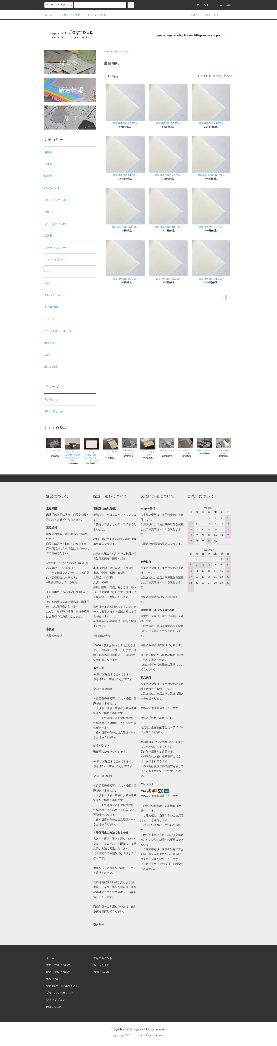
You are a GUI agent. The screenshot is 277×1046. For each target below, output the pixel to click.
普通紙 (115, 52)
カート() (223, 5)
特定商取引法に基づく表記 (62, 985)
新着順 (228, 75)
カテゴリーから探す (67, 15)
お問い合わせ (209, 15)
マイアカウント (102, 958)
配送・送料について (58, 972)
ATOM (57, 1006)
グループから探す (94, 15)
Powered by (138, 1036)
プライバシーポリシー (59, 992)
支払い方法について (58, 965)
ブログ (191, 15)
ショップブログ (55, 999)
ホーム (48, 15)
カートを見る (101, 965)
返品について (54, 978)
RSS (49, 1006)
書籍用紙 (124, 52)
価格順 (217, 75)
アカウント (200, 5)
